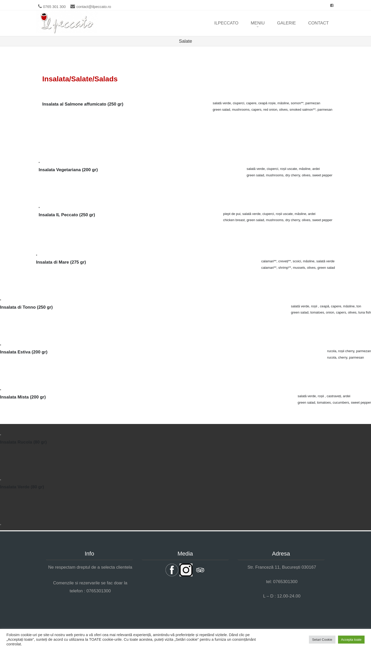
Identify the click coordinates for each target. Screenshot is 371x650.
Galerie (286, 23)
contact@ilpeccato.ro (93, 7)
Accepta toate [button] (351, 640)
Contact (318, 23)
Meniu (258, 23)
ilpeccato (226, 23)
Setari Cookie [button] (322, 640)
